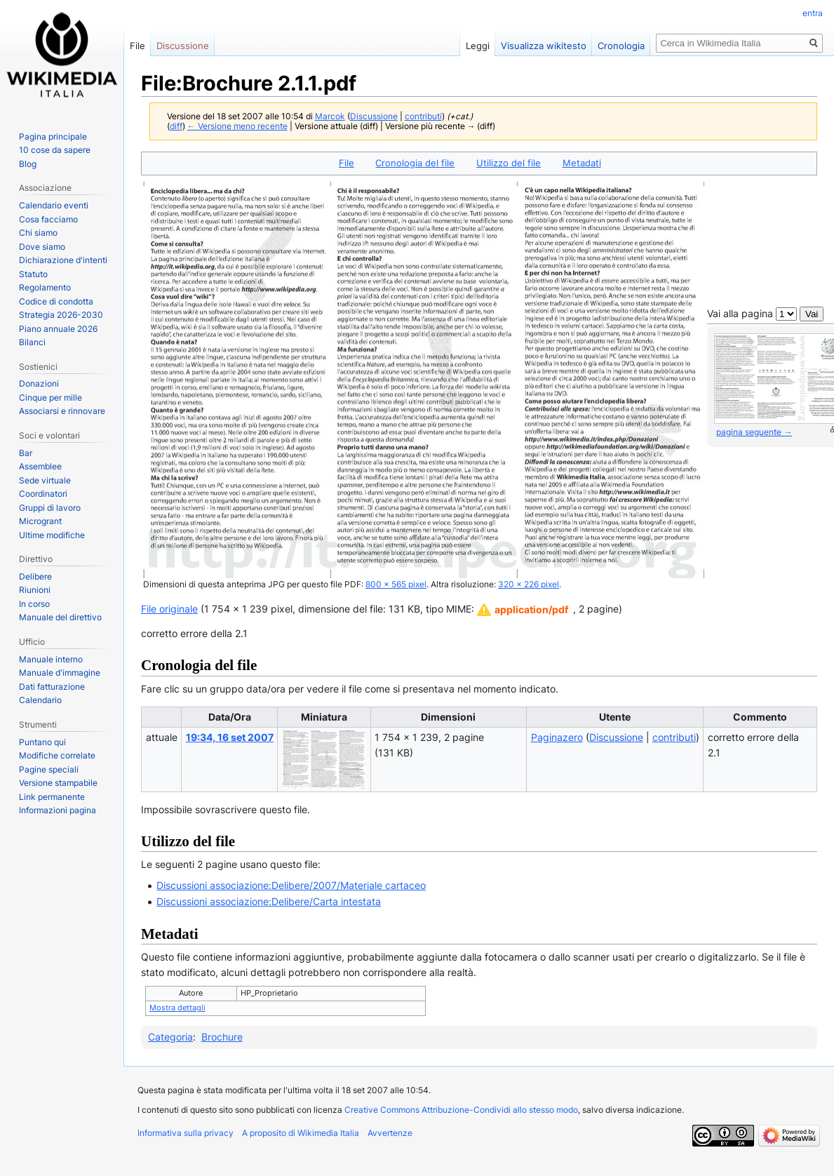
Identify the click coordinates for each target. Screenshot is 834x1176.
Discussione (374, 116)
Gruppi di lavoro (50, 507)
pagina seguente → (754, 432)
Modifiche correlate (57, 755)
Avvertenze (390, 1133)
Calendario (40, 700)
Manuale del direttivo (60, 617)
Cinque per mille (50, 397)
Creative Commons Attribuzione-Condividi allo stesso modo (461, 1109)
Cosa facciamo (48, 219)
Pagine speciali (49, 769)
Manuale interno (51, 659)
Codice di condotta (56, 301)
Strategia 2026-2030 (61, 314)
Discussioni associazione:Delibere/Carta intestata (268, 901)
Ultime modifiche (52, 535)
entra (812, 13)
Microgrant (40, 521)
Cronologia (621, 45)
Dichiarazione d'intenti (63, 260)
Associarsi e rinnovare (62, 411)
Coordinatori (43, 493)
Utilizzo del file (508, 162)
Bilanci (32, 342)
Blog (27, 164)
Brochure (222, 1037)
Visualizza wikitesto (543, 45)
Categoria (170, 1037)
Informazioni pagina (57, 810)
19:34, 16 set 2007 (230, 737)
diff (176, 126)
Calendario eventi (53, 205)
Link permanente (52, 796)
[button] (523, 610)
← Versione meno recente (237, 126)
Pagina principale (53, 136)
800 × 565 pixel (395, 584)
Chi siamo (38, 232)
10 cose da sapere (54, 150)
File (346, 162)
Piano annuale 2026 (58, 328)
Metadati (582, 162)
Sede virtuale (45, 480)
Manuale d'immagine (59, 672)
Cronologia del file (415, 162)
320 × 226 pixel (528, 584)
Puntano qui (42, 742)
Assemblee (40, 466)
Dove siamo (42, 246)
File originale (169, 609)
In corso (34, 604)
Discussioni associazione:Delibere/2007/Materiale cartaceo (291, 885)
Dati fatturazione (52, 686)
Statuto (33, 274)
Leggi (478, 45)
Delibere (35, 576)
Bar (25, 453)
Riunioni (35, 589)
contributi (423, 116)
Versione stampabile (58, 782)
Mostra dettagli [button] (177, 1008)
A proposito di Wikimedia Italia (300, 1133)
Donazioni (39, 383)
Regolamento (45, 287)
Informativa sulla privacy (185, 1133)
